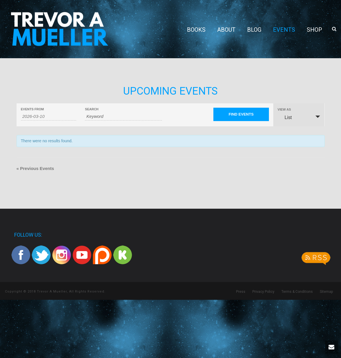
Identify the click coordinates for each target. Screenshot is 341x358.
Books (196, 29)
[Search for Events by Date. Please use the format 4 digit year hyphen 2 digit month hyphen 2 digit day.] (48, 116)
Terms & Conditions (297, 292)
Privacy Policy (263, 292)
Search (91, 109)
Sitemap (326, 292)
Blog (254, 29)
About (226, 29)
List (285, 117)
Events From (32, 109)
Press (240, 292)
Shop (314, 29)
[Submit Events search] (241, 114)
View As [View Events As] (284, 109)
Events (284, 29)
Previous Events (35, 168)
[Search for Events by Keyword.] (123, 116)
